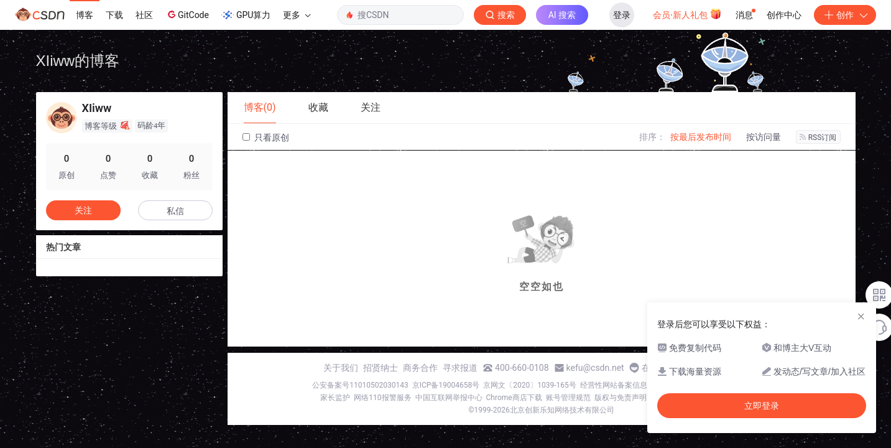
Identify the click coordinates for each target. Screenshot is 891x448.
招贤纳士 (380, 368)
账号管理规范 (568, 397)
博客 (84, 15)
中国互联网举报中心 (448, 397)
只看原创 (265, 137)
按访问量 (763, 137)
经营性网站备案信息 (613, 385)
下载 (114, 15)
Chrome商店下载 (514, 397)
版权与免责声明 (620, 397)
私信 (175, 211)
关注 (83, 210)
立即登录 (761, 406)
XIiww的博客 (78, 60)
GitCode (187, 14)
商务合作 (420, 368)
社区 (144, 15)
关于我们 (340, 368)
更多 (296, 15)
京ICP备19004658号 (446, 385)
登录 (621, 15)
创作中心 (784, 15)
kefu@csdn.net (595, 368)
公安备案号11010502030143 (360, 385)
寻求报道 (460, 368)
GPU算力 (245, 15)
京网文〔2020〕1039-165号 (529, 385)
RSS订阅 (818, 137)
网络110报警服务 (382, 397)
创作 (845, 15)
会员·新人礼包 (687, 13)
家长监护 (335, 397)
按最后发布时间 (700, 137)
